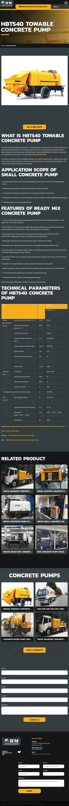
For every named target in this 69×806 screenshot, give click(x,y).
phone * (3, 687)
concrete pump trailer (12, 431)
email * (3, 678)
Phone (20, 770)
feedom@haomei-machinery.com (33, 6)
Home (3, 45)
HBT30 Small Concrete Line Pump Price (21, 435)
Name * (3, 669)
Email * (45, 763)
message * (4, 705)
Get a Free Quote (34, 127)
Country (3, 696)
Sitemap (4, 803)
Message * (21, 778)
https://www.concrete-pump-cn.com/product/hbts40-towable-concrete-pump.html (38, 426)
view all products (34, 650)
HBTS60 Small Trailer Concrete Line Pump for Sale (22, 440)
